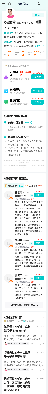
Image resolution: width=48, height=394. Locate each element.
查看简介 (38, 45)
